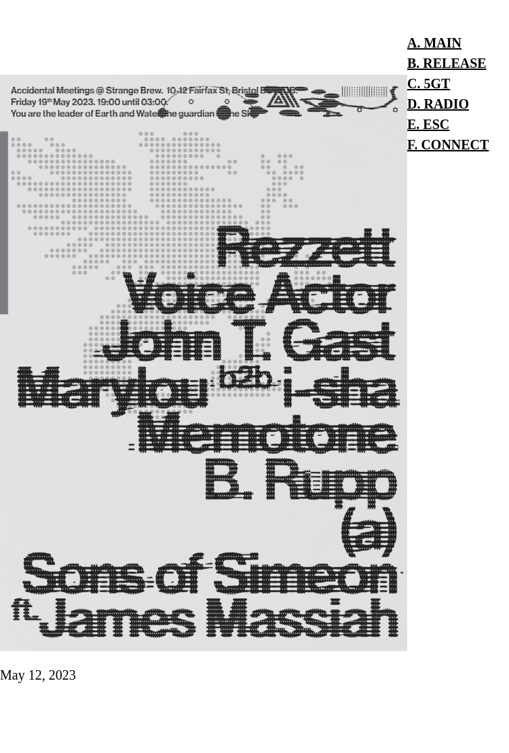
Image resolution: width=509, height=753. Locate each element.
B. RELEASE (447, 63)
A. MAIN (434, 42)
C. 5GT (428, 83)
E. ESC (428, 124)
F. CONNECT (448, 144)
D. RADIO (438, 103)
